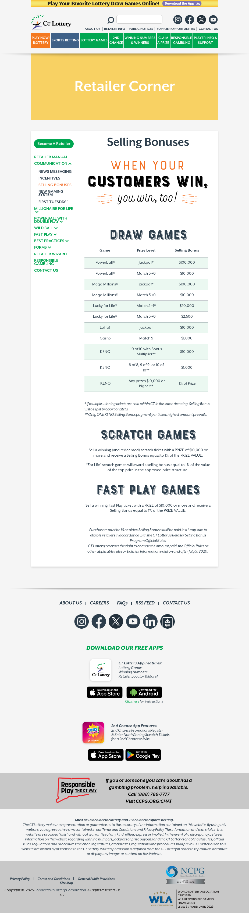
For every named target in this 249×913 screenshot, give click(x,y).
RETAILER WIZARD (50, 254)
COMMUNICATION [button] (50, 163)
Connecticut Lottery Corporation (60, 890)
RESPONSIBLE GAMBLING (181, 40)
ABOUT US (70, 603)
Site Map (66, 883)
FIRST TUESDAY (53, 202)
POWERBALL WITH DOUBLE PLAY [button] (50, 220)
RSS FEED (145, 603)
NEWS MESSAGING (55, 171)
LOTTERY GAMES (94, 40)
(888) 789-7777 (153, 794)
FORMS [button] (40, 247)
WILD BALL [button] (43, 228)
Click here (132, 701)
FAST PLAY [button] (43, 234)
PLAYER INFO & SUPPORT (205, 40)
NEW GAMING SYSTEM (50, 193)
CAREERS (99, 603)
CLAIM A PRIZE (163, 40)
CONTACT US (46, 270)
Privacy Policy (20, 879)
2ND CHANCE (116, 40)
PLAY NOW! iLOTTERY (41, 40)
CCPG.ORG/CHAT (154, 801)
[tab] (54, 163)
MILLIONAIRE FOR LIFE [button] (53, 209)
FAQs (122, 603)
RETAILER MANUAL (51, 157)
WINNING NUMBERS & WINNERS (139, 40)
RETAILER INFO (114, 29)
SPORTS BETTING (65, 40)
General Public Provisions (96, 879)
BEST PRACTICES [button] (49, 241)
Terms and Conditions (54, 879)
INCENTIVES (49, 178)
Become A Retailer (53, 144)
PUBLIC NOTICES (141, 29)
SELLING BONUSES (55, 185)
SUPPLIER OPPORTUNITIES (176, 29)
